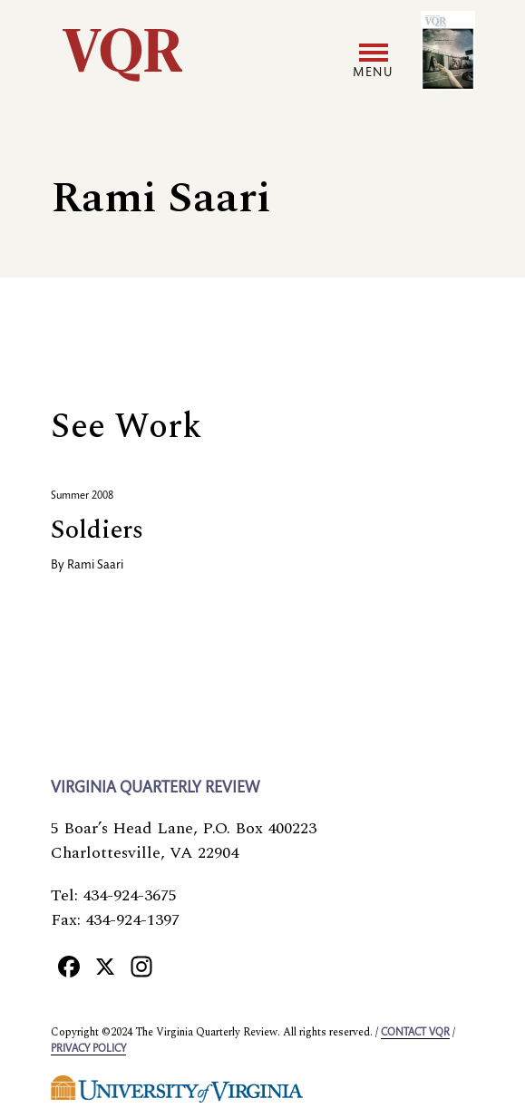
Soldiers (97, 529)
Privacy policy (88, 1049)
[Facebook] (69, 965)
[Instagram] (141, 965)
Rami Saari (95, 565)
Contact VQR (415, 1032)
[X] (105, 965)
